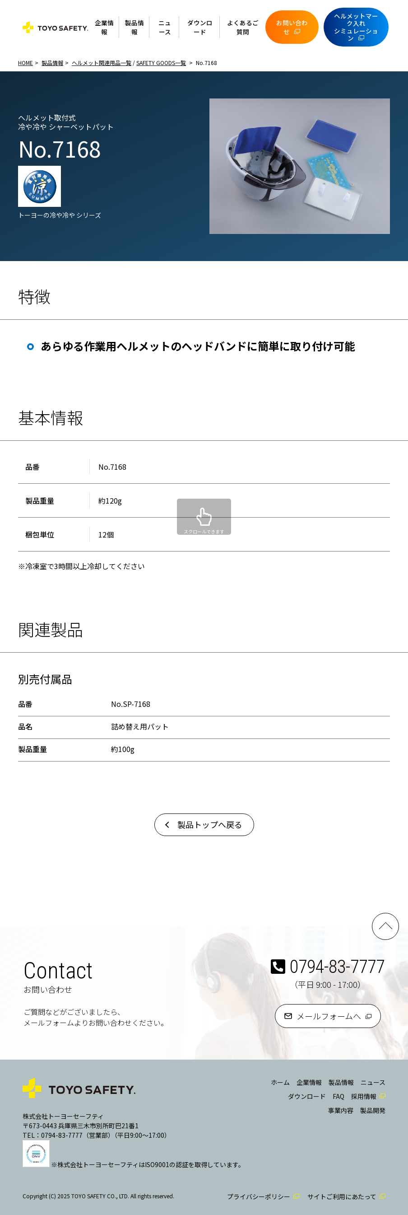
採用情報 (363, 1096)
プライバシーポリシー (258, 1196)
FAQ (338, 1096)
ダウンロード (200, 27)
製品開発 (372, 1110)
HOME (25, 62)
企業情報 (104, 27)
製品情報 (134, 27)
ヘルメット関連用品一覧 (101, 62)
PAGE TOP (385, 926)
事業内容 (340, 1110)
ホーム (280, 1082)
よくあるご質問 (243, 27)
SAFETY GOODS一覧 (161, 62)
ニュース (164, 27)
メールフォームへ (329, 1016)
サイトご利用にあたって (341, 1196)
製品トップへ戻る (209, 824)
